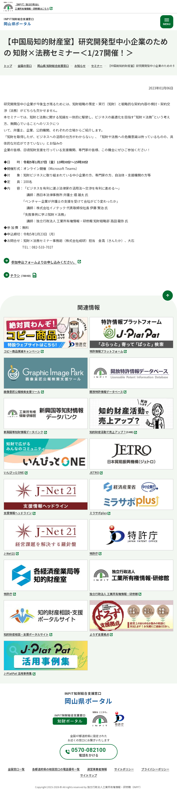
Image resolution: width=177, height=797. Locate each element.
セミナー (96, 66)
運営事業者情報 (97, 769)
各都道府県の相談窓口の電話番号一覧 (56, 769)
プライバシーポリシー (155, 769)
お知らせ (80, 66)
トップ (8, 66)
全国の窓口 (25, 66)
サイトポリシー (124, 769)
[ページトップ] (167, 295)
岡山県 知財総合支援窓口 (53, 66)
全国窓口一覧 (16, 769)
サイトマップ (88, 775)
